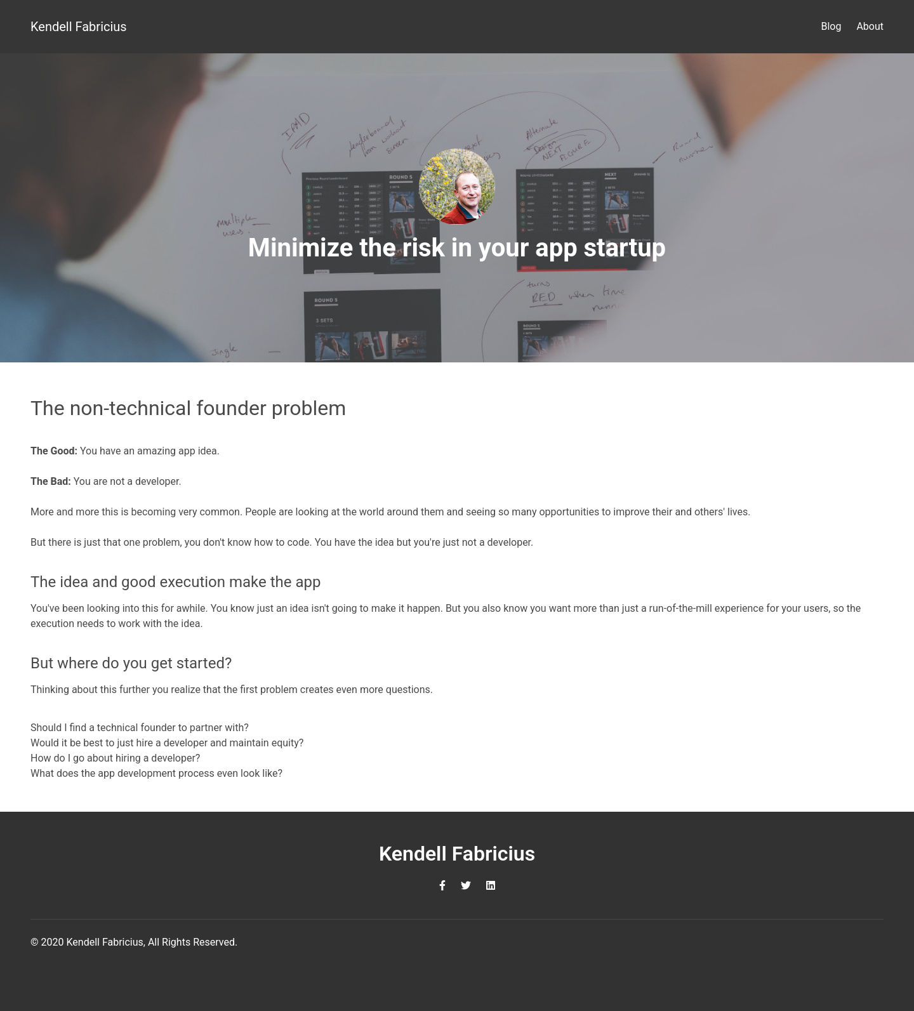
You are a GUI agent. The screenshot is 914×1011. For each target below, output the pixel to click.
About (870, 26)
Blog (831, 26)
